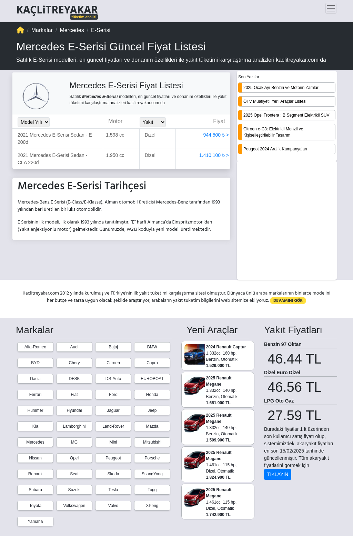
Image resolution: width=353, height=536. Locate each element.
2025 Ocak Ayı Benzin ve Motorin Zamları (281, 87)
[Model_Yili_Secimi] (34, 122)
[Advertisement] (286, 221)
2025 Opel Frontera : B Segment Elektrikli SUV (286, 115)
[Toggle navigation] (330, 8)
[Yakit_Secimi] (153, 122)
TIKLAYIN (277, 474)
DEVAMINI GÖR (288, 300)
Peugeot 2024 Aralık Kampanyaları (275, 149)
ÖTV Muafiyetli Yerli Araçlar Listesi (274, 101)
